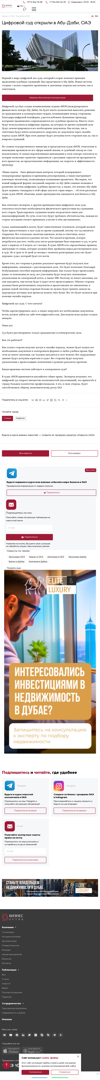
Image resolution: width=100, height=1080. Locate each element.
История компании (11, 937)
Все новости (25, 453)
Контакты (6, 963)
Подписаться (51, 493)
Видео (5, 988)
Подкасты (6, 997)
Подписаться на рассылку (25, 860)
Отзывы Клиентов (10, 946)
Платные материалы (12, 993)
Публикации (10, 969)
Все (4, 975)
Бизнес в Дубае (16, 562)
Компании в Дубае (38, 562)
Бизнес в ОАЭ (36, 557)
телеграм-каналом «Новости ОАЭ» (75, 435)
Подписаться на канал (25, 811)
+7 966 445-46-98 (57, 2)
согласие (45, 544)
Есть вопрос (74, 453)
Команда (6, 950)
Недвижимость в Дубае (13, 1013)
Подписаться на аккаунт (75, 811)
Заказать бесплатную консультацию (47, 98)
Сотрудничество (13, 1003)
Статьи (7, 418)
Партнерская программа (14, 1008)
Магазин (7, 1019)
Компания (9, 927)
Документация (9, 941)
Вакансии (6, 959)
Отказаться (64, 1072)
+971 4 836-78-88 (34, 2)
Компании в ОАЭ (56, 557)
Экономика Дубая (77, 557)
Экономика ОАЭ (17, 557)
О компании (8, 932)
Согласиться (35, 1072)
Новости (20, 418)
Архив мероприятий (12, 954)
